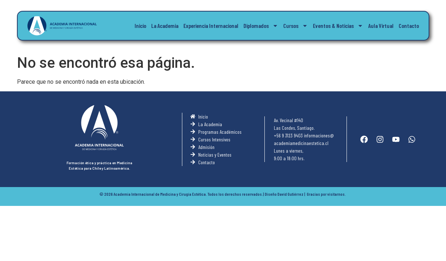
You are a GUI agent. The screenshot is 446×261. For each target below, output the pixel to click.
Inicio (140, 25)
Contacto (409, 25)
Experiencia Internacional (210, 25)
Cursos (295, 25)
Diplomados (260, 25)
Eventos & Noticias (338, 25)
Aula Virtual (381, 25)
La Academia (164, 25)
